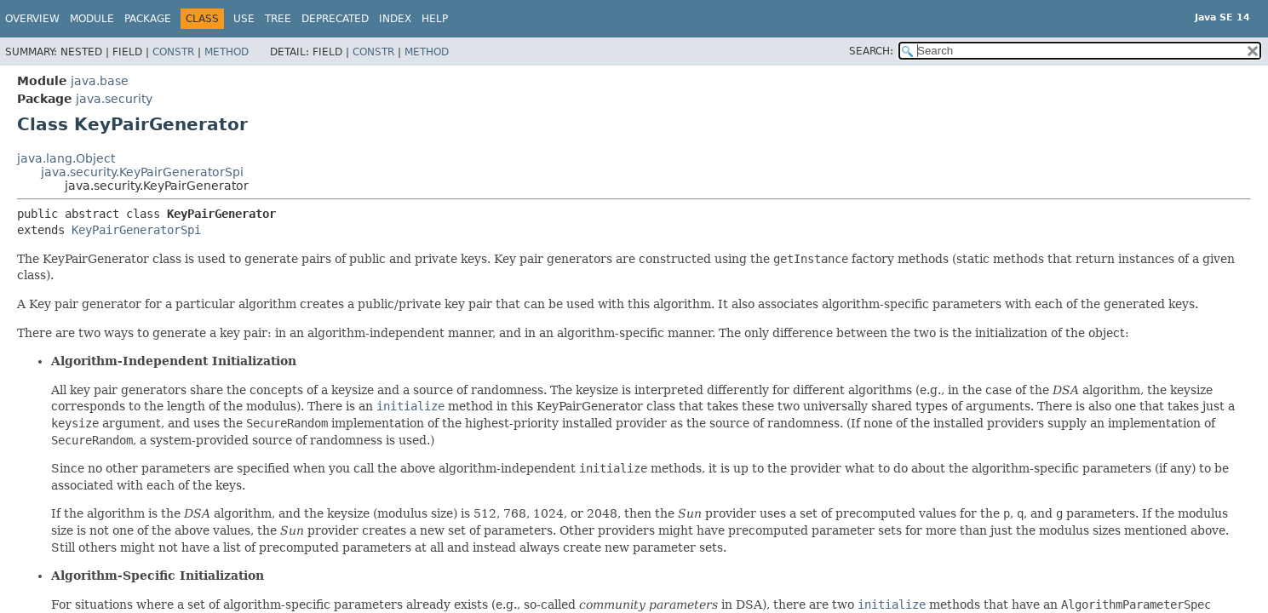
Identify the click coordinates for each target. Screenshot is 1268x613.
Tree (278, 19)
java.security (114, 99)
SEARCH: (871, 51)
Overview (32, 19)
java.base (100, 81)
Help (435, 19)
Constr (173, 52)
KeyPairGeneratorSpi (136, 230)
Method (226, 52)
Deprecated (335, 19)
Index (395, 19)
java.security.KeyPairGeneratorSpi (142, 172)
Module (92, 19)
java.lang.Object (66, 158)
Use (244, 19)
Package (147, 19)
